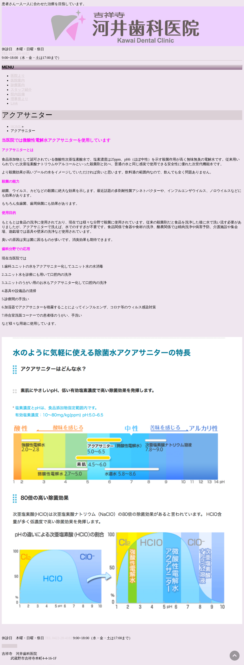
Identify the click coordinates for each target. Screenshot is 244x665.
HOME (16, 126)
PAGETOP (9, 646)
